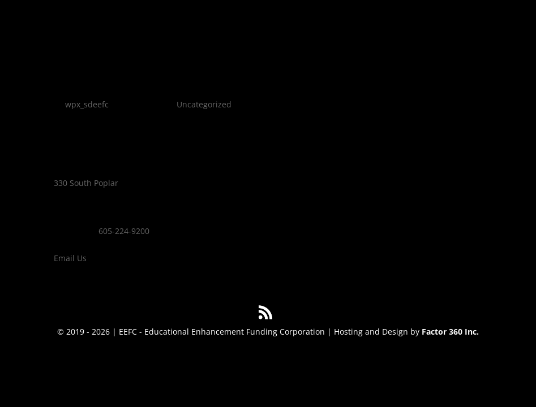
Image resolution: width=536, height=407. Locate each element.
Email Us (70, 258)
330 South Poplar (86, 182)
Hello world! (97, 85)
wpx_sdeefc (87, 104)
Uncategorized (204, 104)
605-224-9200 (123, 231)
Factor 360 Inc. (450, 331)
